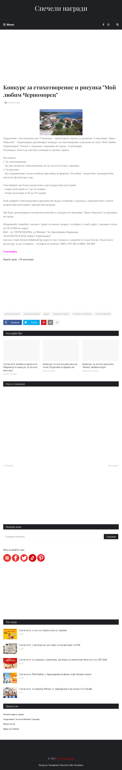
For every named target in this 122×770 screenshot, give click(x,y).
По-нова (9, 465)
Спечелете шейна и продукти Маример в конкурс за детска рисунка (20, 367)
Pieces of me (9, 724)
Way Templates (76, 765)
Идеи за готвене (11, 729)
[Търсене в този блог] (54, 536)
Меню (10, 24)
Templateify (53, 765)
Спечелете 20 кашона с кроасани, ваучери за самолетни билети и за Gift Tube (63, 659)
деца (46, 313)
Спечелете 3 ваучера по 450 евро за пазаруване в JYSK (49, 644)
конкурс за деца (61, 313)
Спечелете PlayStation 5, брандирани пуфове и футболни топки (55, 674)
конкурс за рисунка (82, 313)
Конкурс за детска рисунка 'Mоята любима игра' (97, 365)
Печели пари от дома (13, 714)
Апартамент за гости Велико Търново (21, 719)
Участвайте (10, 251)
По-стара (112, 465)
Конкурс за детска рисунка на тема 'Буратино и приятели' (60, 365)
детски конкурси (32, 313)
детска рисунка (12, 313)
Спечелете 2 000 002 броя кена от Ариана (43, 630)
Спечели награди (61, 8)
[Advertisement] (61, 60)
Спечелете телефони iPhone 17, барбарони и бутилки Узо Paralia (55, 688)
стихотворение (103, 313)
